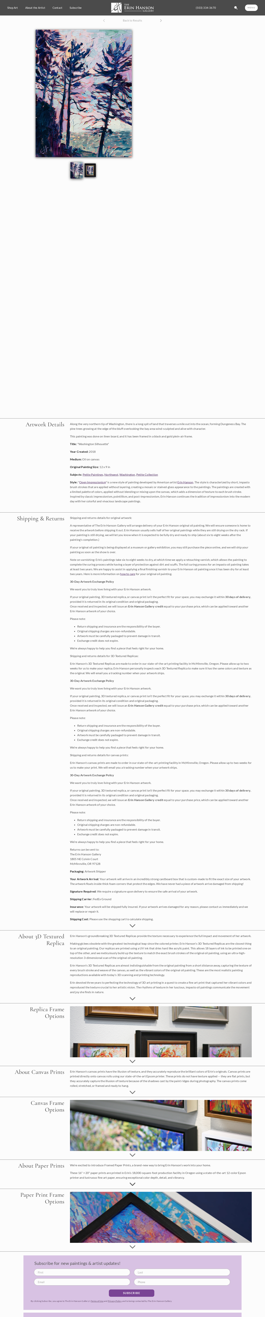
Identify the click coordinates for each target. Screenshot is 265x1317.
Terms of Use (97, 1069)
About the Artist (35, 7)
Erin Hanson (185, 250)
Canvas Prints (147, 1302)
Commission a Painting (152, 1285)
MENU (251, 7)
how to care (127, 342)
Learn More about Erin (181, 1184)
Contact (57, 7)
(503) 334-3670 (206, 7)
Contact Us (208, 1311)
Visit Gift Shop (211, 1302)
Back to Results (132, 20)
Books (142, 1308)
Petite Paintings (93, 242)
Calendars (144, 1314)
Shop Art (12, 7)
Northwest (111, 242)
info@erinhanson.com (24, 1299)
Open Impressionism (92, 250)
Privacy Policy (115, 1069)
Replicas (143, 1296)
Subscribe (76, 7)
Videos (206, 1296)
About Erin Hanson (213, 1279)
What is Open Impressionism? (220, 1285)
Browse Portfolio (148, 1291)
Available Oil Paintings (152, 1279)
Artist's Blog (209, 1291)
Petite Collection (147, 242)
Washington (127, 242)
